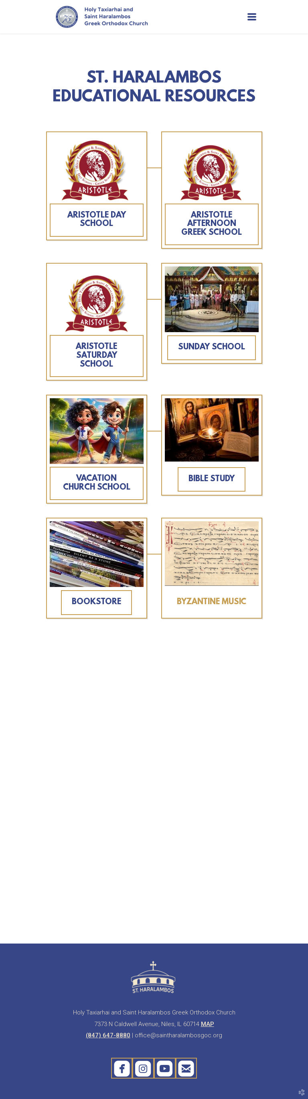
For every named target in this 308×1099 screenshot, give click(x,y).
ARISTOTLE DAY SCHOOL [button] (96, 220)
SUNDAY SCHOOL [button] (211, 347)
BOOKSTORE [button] (96, 602)
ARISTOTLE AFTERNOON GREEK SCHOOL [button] (211, 224)
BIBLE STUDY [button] (211, 479)
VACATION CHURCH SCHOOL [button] (96, 483)
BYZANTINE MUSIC (211, 602)
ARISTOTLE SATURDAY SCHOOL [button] (96, 356)
